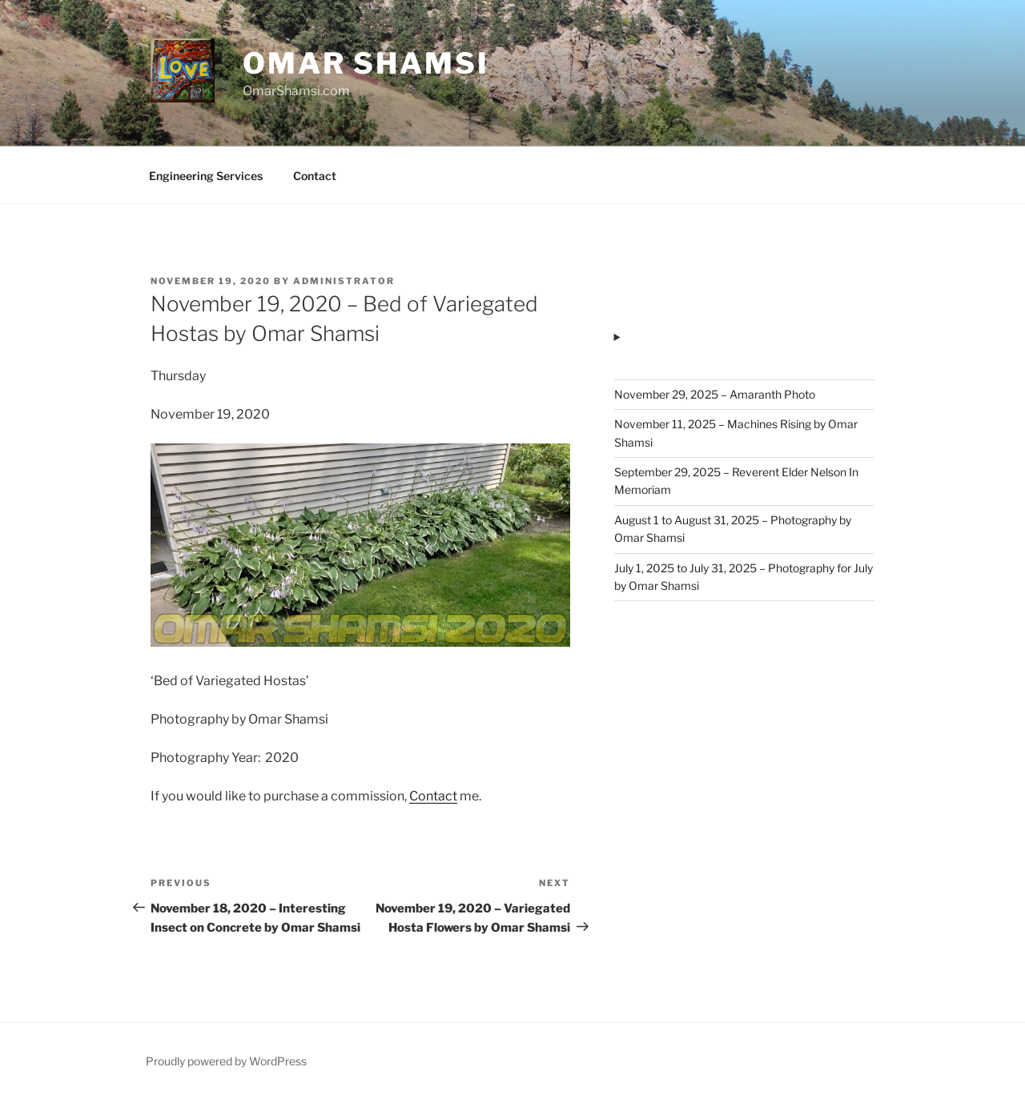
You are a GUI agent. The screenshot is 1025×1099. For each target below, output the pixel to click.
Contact (314, 175)
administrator (344, 281)
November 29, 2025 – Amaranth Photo (714, 394)
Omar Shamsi (366, 63)
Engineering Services (206, 175)
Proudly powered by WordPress (226, 1061)
